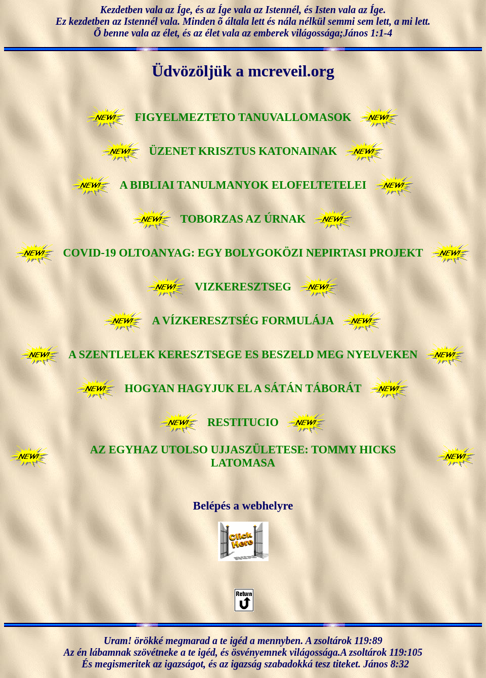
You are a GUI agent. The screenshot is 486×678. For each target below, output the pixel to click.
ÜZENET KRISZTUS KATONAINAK (243, 151)
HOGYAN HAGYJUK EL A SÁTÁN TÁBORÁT (243, 388)
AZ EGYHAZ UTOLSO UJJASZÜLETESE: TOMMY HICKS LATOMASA (243, 456)
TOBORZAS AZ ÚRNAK (243, 219)
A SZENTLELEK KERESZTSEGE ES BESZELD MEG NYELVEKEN (242, 354)
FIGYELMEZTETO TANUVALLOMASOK (243, 117)
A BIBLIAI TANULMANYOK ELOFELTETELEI (242, 185)
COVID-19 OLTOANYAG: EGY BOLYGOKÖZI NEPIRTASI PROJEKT (243, 252)
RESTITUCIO (243, 422)
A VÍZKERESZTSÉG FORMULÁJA (243, 320)
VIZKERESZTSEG (243, 286)
